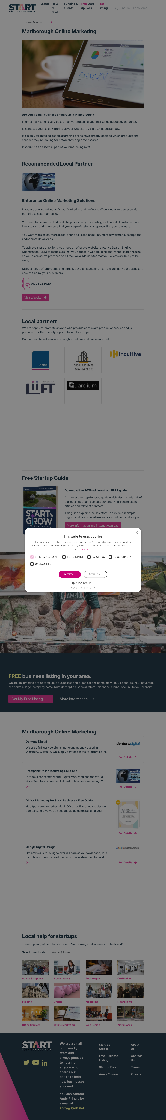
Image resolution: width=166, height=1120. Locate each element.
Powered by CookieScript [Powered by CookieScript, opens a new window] (83, 588)
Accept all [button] (70, 574)
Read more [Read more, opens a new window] (86, 548)
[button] (31, 557)
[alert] (83, 560)
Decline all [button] (95, 574)
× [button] (136, 532)
